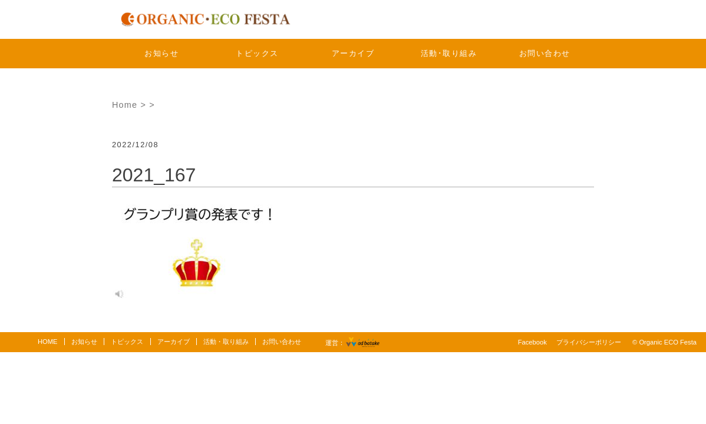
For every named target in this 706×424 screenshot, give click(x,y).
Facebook (532, 342)
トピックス (257, 53)
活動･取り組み (449, 53)
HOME (48, 341)
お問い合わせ (544, 53)
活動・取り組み (226, 341)
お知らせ (161, 53)
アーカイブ (353, 53)
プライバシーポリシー (588, 342)
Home (124, 105)
